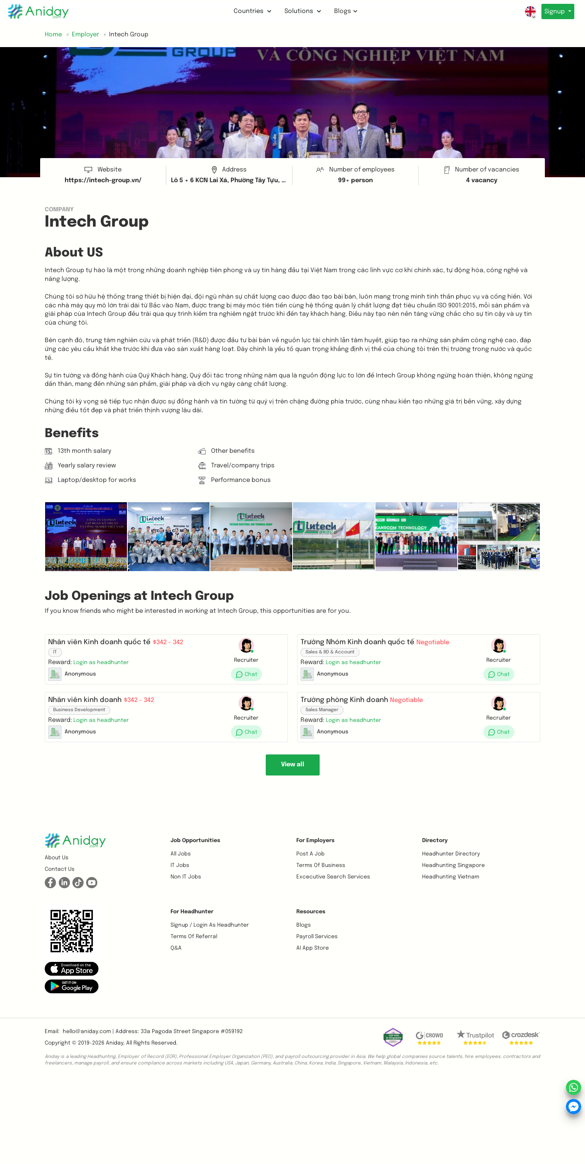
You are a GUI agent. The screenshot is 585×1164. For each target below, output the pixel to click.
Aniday (114, 1055)
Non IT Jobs (186, 889)
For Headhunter (192, 924)
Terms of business (320, 877)
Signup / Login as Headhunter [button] (210, 937)
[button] (104, 665)
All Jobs (181, 866)
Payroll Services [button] (317, 949)
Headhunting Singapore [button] (453, 877)
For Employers (315, 852)
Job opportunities (195, 852)
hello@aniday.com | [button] (88, 1043)
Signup (554, 11)
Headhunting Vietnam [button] (450, 889)
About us (56, 870)
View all (292, 777)
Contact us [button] (60, 881)
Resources (310, 924)
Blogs (344, 11)
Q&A (176, 960)
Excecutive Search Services (333, 889)
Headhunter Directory (451, 866)
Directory (435, 852)
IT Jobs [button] (180, 877)
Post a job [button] (310, 866)
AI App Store (312, 960)
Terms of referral (194, 949)
